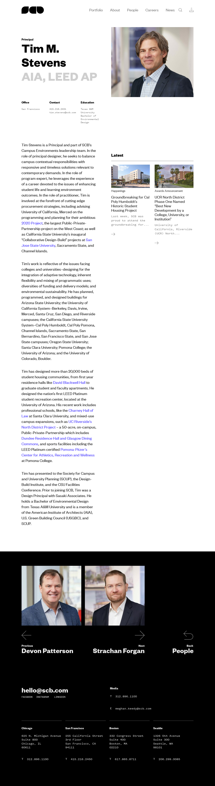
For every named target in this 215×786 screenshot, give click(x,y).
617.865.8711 (125, 759)
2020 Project (32, 222)
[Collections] (191, 10)
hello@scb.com (45, 690)
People (182, 650)
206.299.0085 (169, 759)
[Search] (180, 10)
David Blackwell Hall (69, 382)
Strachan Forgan (119, 650)
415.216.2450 (81, 759)
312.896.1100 (126, 696)
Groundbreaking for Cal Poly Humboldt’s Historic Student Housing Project (130, 203)
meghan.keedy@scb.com (133, 708)
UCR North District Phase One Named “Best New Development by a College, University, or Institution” (172, 208)
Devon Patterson (47, 650)
